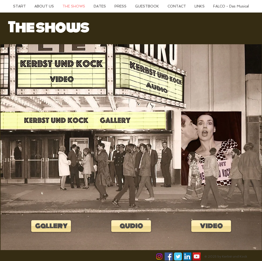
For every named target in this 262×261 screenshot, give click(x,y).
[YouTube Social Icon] (197, 256)
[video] (211, 226)
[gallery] (51, 226)
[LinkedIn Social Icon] (187, 256)
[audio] (131, 226)
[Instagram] (159, 256)
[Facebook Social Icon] (169, 256)
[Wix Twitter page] (178, 256)
